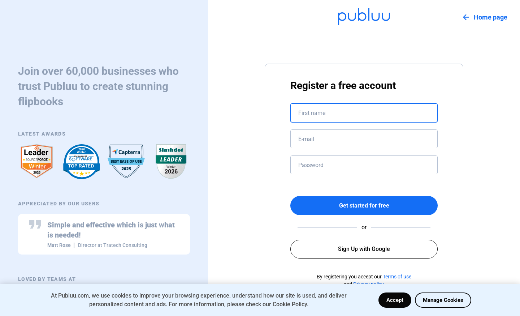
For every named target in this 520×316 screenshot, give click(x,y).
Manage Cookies (443, 300)
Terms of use (397, 276)
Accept (394, 300)
